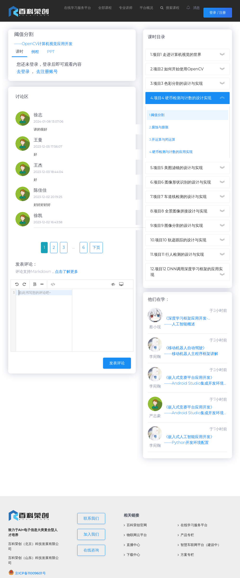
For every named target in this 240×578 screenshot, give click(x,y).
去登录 (23, 71)
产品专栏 (186, 535)
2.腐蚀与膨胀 (159, 127)
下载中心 (132, 554)
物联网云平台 (135, 535)
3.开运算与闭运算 (162, 139)
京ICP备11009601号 (27, 573)
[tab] (19, 52)
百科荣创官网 (135, 525)
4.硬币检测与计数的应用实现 (171, 152)
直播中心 (132, 545)
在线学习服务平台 (77, 8)
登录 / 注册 (217, 12)
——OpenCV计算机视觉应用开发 (43, 43)
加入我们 (91, 534)
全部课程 (105, 8)
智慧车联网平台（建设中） (199, 545)
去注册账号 (47, 71)
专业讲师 (125, 8)
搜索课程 (169, 8)
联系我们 (91, 518)
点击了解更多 (66, 271)
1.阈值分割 (157, 115)
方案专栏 (186, 554)
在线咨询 (91, 550)
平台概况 (146, 8)
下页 (96, 247)
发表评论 (117, 363)
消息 (193, 8)
